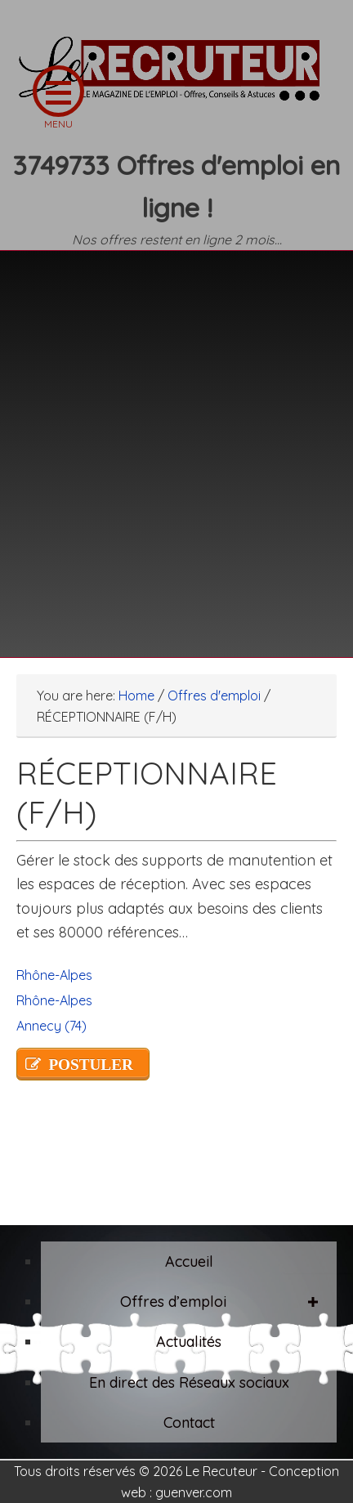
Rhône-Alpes (54, 975)
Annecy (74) (51, 1026)
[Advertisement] (176, 443)
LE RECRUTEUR (176, 78)
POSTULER (90, 1064)
